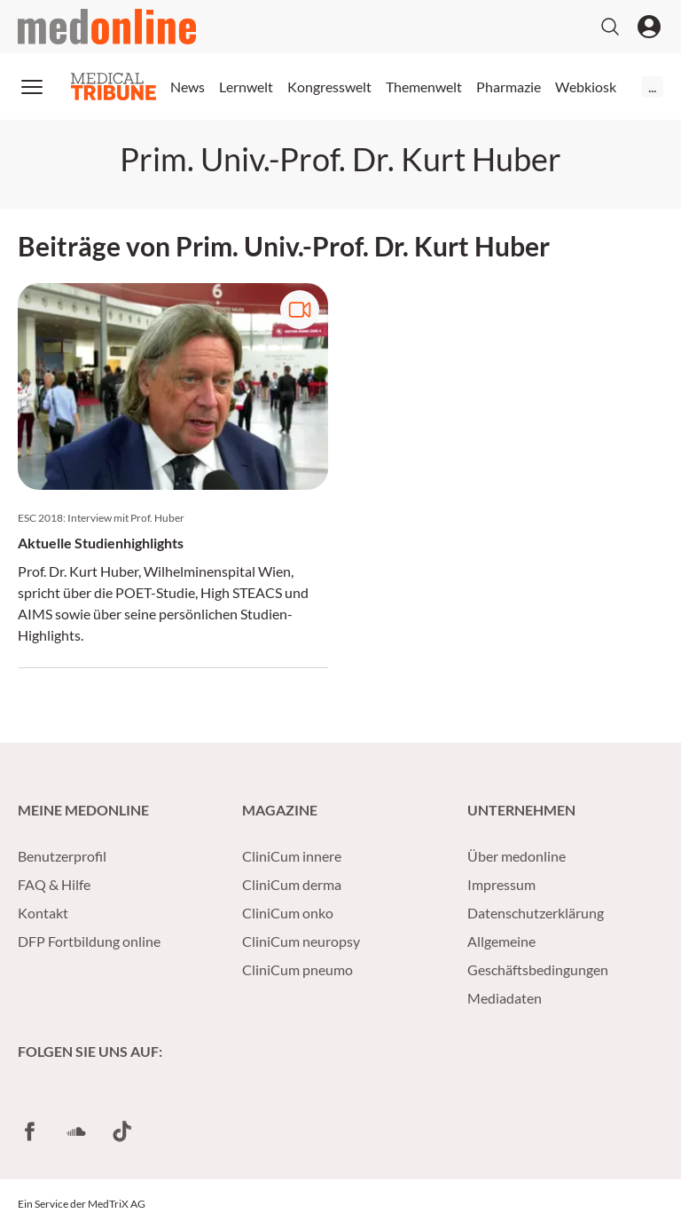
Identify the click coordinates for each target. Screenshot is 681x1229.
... (652, 86)
